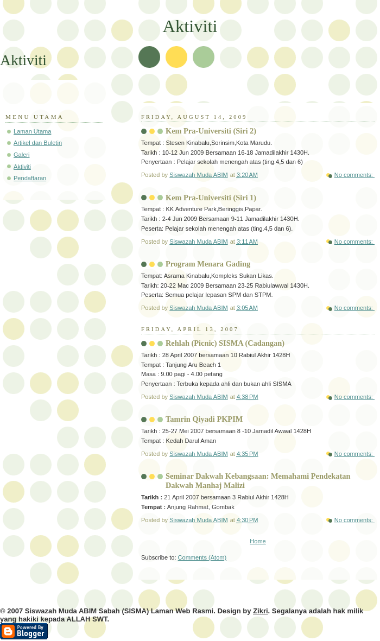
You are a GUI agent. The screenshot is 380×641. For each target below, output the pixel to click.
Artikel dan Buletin (38, 142)
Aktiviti (22, 166)
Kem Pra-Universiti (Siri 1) (211, 197)
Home (257, 541)
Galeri (21, 154)
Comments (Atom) (202, 557)
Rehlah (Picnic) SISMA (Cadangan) (225, 343)
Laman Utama (32, 131)
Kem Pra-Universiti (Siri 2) (211, 130)
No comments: (354, 175)
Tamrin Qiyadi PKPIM (204, 419)
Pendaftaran (30, 178)
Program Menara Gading (208, 263)
